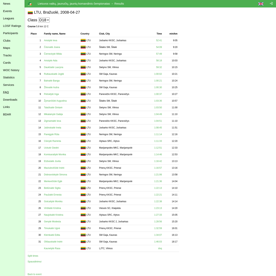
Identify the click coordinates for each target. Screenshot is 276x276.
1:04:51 (158, 121)
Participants (10, 33)
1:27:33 (158, 215)
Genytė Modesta (52, 221)
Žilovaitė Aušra (51, 87)
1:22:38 (158, 201)
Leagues (8, 18)
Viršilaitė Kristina (52, 208)
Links (6, 106)
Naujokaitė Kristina (53, 215)
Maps (6, 47)
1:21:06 (158, 174)
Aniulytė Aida (50, 60)
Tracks (7, 55)
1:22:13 (158, 188)
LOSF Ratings (12, 25)
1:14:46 (158, 154)
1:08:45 (158, 127)
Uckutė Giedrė (51, 147)
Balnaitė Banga (52, 80)
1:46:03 (158, 241)
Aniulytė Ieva (50, 40)
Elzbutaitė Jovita (52, 161)
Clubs (6, 40)
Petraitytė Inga (51, 94)
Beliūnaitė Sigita (52, 188)
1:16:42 (158, 161)
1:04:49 (158, 114)
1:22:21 (158, 194)
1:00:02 (158, 74)
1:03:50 (158, 107)
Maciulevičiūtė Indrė (54, 168)
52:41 (159, 40)
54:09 (159, 47)
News (6, 3)
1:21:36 (158, 181)
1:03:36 (158, 100)
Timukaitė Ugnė (52, 228)
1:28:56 (158, 221)
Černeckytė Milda (53, 54)
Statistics (9, 77)
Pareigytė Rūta (51, 134)
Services (8, 84)
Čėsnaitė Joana (52, 47)
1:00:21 (158, 80)
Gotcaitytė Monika (53, 201)
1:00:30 (158, 87)
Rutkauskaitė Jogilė (54, 74)
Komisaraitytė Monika (55, 154)
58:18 (159, 60)
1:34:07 (158, 235)
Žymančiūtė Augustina (55, 100)
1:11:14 (158, 134)
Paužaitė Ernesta (53, 194)
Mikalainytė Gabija (53, 114)
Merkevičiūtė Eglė (53, 181)
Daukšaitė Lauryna (53, 67)
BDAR (7, 114)
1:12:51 (158, 147)
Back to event (35, 274)
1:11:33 (158, 141)
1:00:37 (158, 94)
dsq (160, 248)
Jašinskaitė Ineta (52, 127)
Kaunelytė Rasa (52, 248)
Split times (33, 256)
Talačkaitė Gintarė (53, 107)
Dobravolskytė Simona (55, 174)
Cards (7, 62)
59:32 (159, 67)
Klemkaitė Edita (52, 235)
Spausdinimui (34, 261)
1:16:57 (158, 168)
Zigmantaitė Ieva (52, 121)
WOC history (11, 70)
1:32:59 (158, 228)
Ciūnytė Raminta (52, 141)
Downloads (10, 99)
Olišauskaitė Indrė (53, 241)
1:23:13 (158, 208)
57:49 (159, 54)
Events (7, 11)
